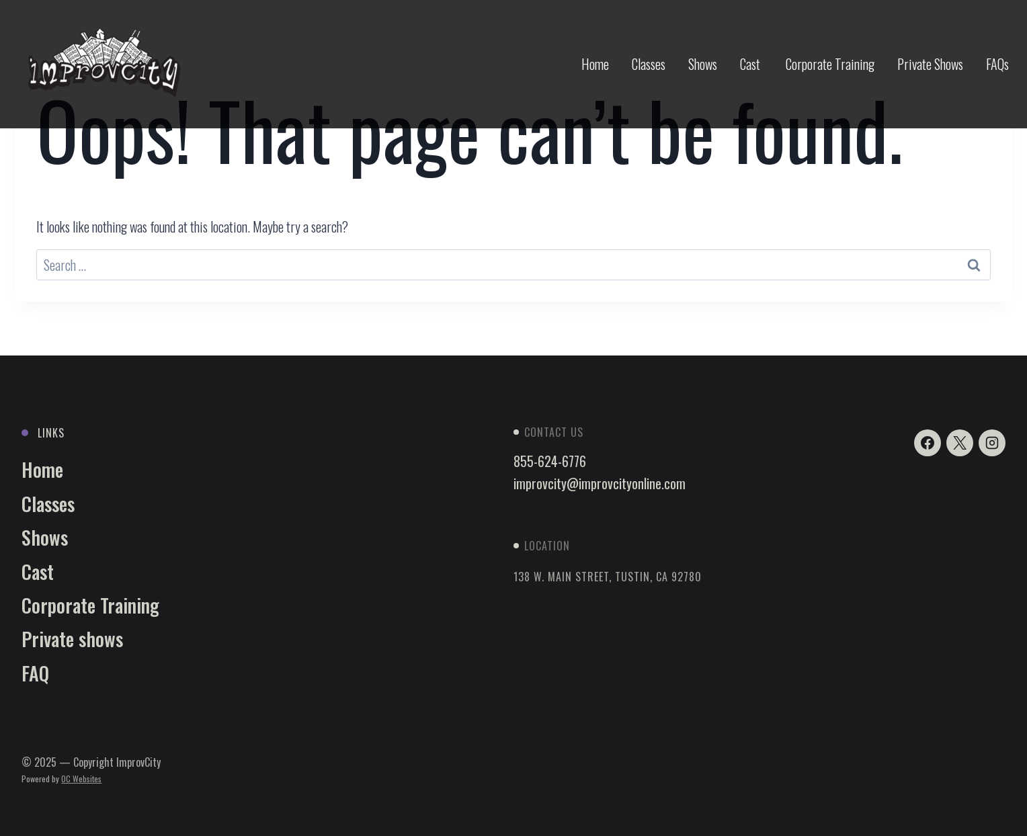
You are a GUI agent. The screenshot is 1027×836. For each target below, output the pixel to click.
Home (595, 64)
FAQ (35, 673)
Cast (751, 64)
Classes (648, 64)
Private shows (72, 639)
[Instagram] (992, 442)
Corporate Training (830, 64)
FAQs (997, 64)
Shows (702, 64)
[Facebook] (927, 442)
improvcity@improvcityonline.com (600, 483)
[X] (959, 442)
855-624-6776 (550, 461)
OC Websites (81, 778)
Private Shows (930, 64)
